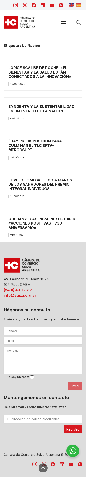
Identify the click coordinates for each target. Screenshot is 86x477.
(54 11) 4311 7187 (18, 290)
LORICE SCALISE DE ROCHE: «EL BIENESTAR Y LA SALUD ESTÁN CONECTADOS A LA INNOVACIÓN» (39, 72)
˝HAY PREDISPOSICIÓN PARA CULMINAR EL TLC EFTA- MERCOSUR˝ (35, 145)
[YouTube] (52, 5)
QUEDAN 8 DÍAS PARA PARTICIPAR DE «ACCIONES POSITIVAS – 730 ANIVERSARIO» (43, 223)
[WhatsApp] (61, 5)
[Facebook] (34, 5)
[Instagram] (15, 5)
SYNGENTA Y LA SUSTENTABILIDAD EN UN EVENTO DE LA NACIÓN (41, 108)
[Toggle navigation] (64, 23)
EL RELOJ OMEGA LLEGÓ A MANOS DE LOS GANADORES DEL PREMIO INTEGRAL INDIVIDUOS (40, 184)
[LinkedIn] (43, 5)
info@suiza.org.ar (20, 295)
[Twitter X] (24, 5)
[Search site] (78, 22)
